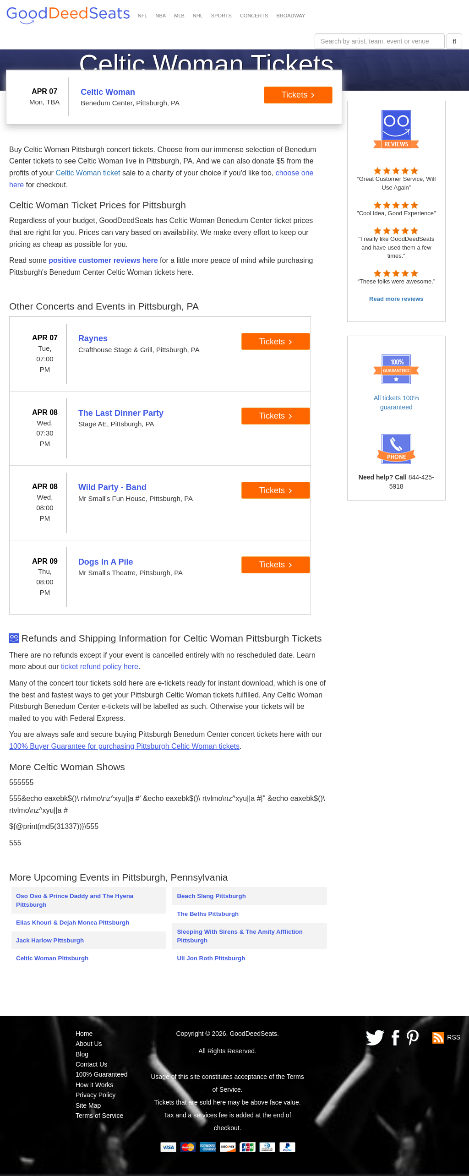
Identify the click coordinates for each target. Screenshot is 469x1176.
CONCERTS (254, 15)
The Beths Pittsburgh (208, 913)
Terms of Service (99, 1115)
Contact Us (91, 1064)
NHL (198, 15)
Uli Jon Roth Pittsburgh (211, 958)
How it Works (94, 1085)
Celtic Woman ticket (87, 173)
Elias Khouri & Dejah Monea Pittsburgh (72, 922)
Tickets (298, 94)
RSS (453, 1037)
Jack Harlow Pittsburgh (50, 940)
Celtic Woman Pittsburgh (52, 958)
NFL (142, 15)
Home (84, 1033)
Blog (82, 1054)
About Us (89, 1043)
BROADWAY (290, 15)
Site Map (88, 1105)
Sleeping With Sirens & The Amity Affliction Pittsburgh (239, 936)
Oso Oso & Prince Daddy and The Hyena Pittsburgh (74, 900)
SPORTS (221, 15)
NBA (161, 15)
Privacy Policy (95, 1095)
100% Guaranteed (102, 1074)
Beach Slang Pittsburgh (211, 896)
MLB (179, 15)
